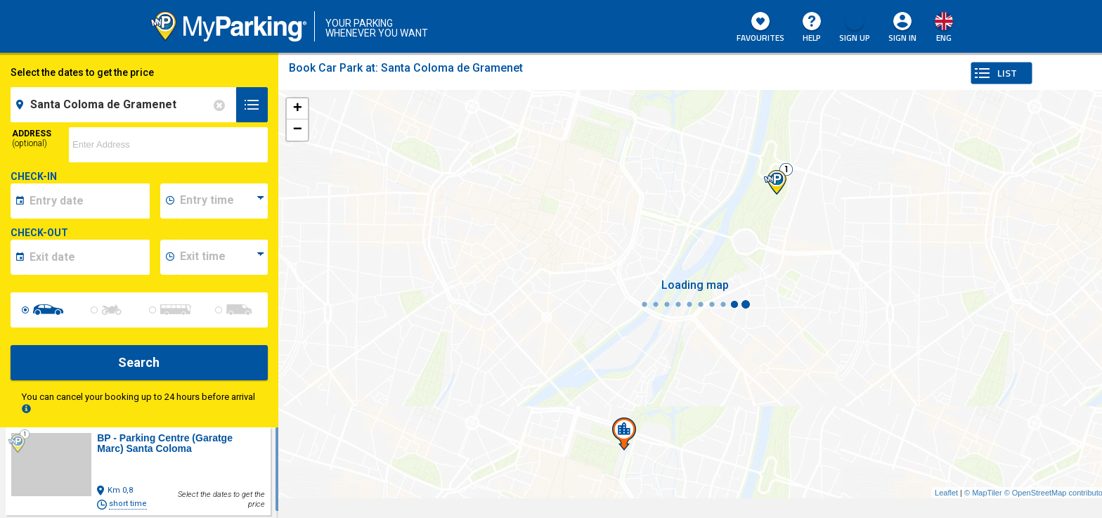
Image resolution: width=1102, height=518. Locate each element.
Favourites (760, 28)
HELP (812, 28)
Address (31, 138)
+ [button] (297, 108)
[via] (168, 144)
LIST (1007, 72)
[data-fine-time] (221, 257)
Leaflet (946, 492)
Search (139, 362)
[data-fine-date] (87, 257)
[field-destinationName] (125, 104)
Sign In (902, 37)
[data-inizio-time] (221, 201)
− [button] (297, 130)
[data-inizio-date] (87, 201)
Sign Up (854, 28)
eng (944, 37)
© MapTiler (983, 492)
